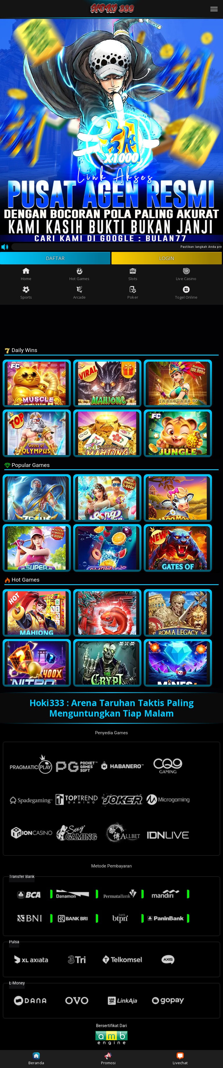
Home (26, 275)
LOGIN (167, 258)
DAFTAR (55, 258)
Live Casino (186, 275)
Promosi (108, 1058)
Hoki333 (46, 704)
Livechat (180, 1058)
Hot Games (79, 275)
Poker (132, 294)
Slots (132, 275)
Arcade (79, 294)
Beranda (36, 1058)
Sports (26, 294)
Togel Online (186, 294)
